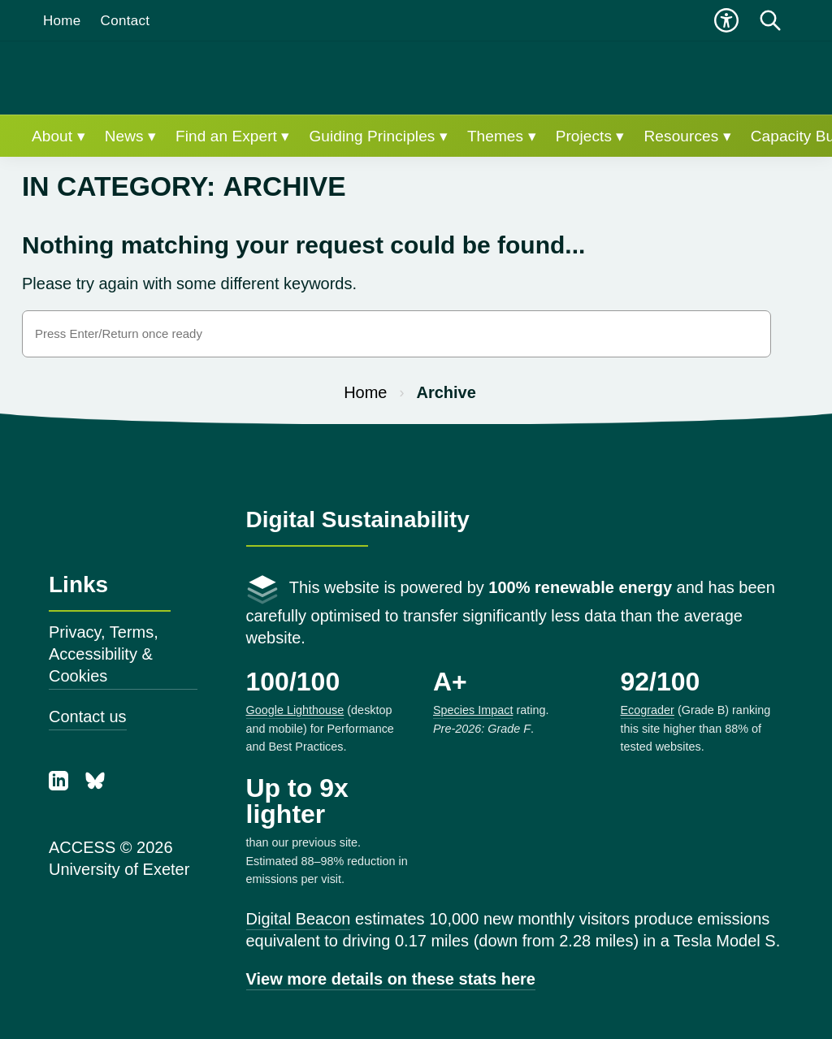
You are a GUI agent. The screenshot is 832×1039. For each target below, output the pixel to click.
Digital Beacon (298, 919)
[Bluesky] (95, 785)
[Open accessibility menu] (726, 20)
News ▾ (130, 136)
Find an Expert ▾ (232, 136)
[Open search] (770, 20)
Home (62, 20)
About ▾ (58, 136)
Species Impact (473, 709)
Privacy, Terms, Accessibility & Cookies (103, 654)
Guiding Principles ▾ (378, 136)
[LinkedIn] (61, 785)
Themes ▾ (501, 136)
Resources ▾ (687, 136)
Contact (125, 20)
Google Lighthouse (295, 709)
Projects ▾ (590, 136)
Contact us (88, 716)
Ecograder (647, 709)
